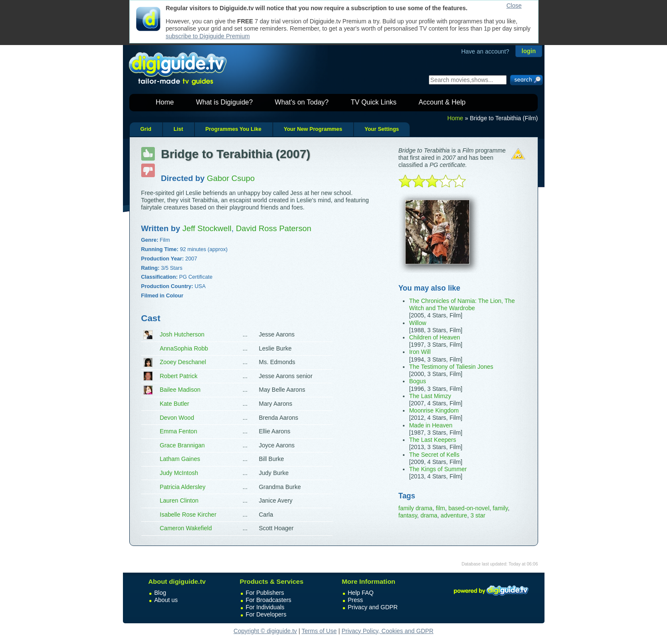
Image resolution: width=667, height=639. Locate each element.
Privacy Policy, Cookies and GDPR (387, 631)
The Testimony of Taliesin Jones (451, 366)
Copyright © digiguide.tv (265, 631)
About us (166, 600)
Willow (417, 323)
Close (514, 5)
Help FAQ (361, 592)
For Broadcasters (268, 600)
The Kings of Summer (438, 469)
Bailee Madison (180, 389)
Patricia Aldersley (182, 486)
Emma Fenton (178, 431)
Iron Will (420, 351)
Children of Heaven (434, 337)
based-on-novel (469, 508)
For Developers (266, 614)
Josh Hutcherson (182, 334)
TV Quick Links (373, 102)
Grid (145, 129)
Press (355, 600)
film (440, 508)
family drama (416, 508)
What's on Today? (301, 102)
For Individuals (265, 607)
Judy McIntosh (179, 472)
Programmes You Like (233, 129)
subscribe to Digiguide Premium (208, 36)
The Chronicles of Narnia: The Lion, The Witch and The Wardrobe (462, 304)
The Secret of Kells (434, 454)
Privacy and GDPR (373, 607)
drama (428, 515)
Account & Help (442, 102)
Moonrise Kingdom (434, 410)
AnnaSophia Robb (184, 348)
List (178, 129)
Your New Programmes (313, 129)
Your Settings (382, 129)
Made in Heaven (431, 425)
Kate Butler (174, 403)
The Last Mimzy (430, 396)
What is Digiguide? (224, 102)
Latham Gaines (180, 458)
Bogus (417, 381)
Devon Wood (177, 417)
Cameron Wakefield (186, 528)
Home (165, 102)
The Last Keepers (432, 439)
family (500, 508)
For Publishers (265, 592)
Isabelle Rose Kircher (188, 514)
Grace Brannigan (182, 445)
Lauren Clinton (179, 500)
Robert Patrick (179, 376)
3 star (477, 515)
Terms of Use (319, 631)
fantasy (408, 515)
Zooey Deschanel (183, 362)
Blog (160, 592)
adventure (454, 515)
